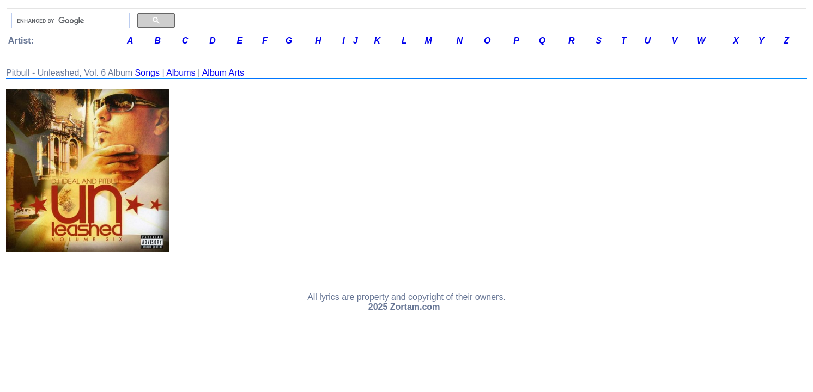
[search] (69, 21)
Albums (180, 72)
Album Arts (223, 72)
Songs (147, 72)
